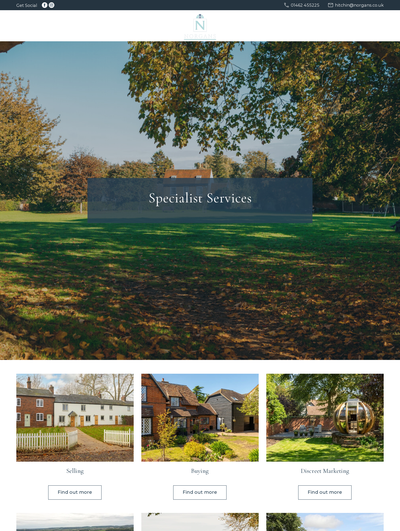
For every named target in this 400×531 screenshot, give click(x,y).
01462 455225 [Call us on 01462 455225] (305, 5)
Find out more (75, 492)
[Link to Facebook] (44, 5)
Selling (75, 471)
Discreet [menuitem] (146, 26)
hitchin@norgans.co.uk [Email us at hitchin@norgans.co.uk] (359, 5)
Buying (200, 471)
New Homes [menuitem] (257, 26)
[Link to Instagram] (51, 5)
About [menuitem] (323, 26)
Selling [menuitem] (85, 26)
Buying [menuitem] (115, 26)
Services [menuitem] (293, 26)
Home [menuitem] (58, 26)
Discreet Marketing (325, 471)
